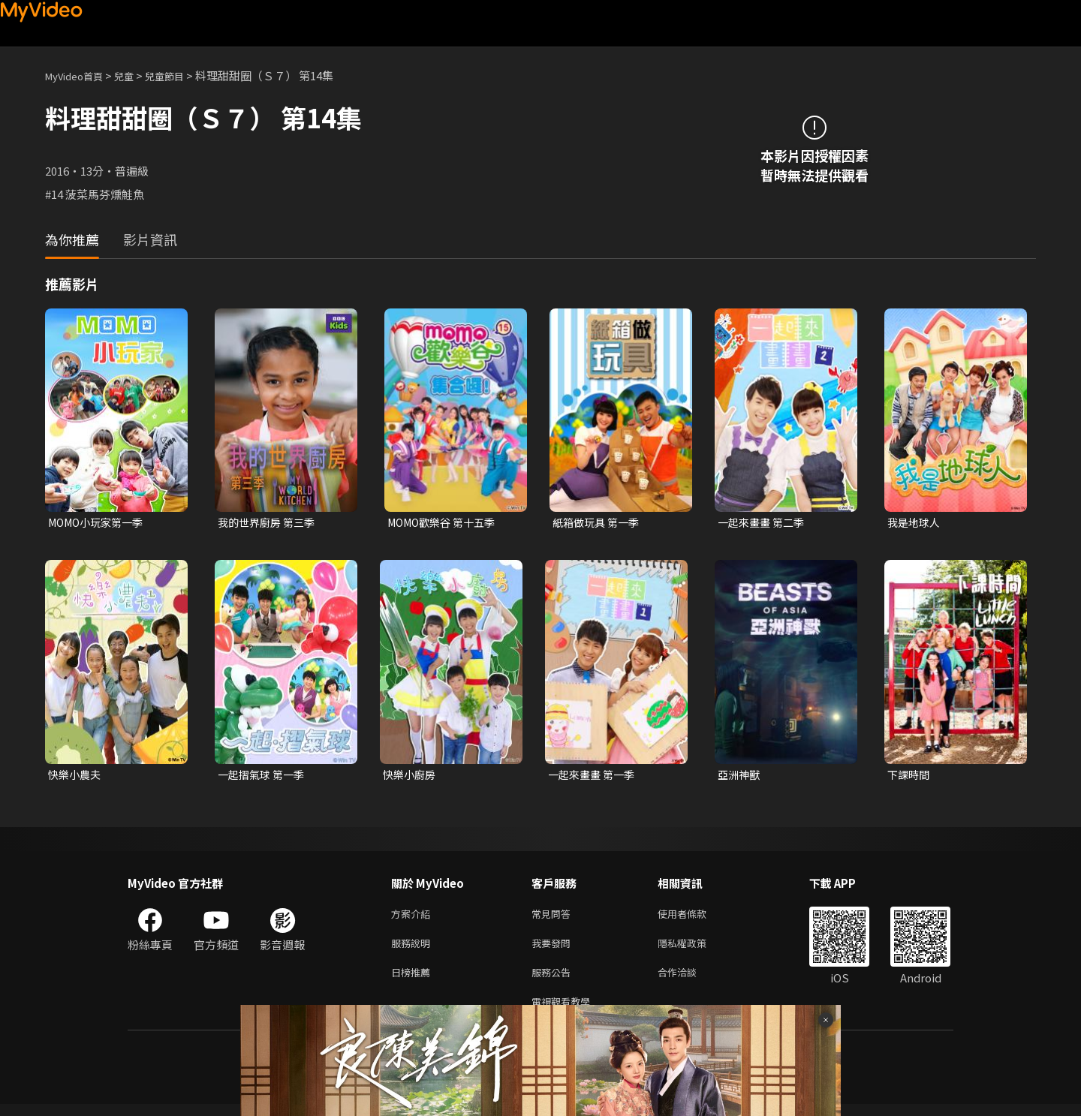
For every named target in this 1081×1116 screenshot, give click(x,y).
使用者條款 (695, 917)
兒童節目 (180, 75)
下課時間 (909, 776)
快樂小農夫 (76, 776)
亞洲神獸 (740, 776)
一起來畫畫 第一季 (594, 776)
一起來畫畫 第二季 (764, 523)
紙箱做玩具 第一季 (599, 523)
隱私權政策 (695, 949)
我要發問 (554, 949)
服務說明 (413, 949)
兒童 (136, 75)
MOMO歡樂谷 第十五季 (445, 523)
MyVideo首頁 (79, 75)
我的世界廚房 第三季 (269, 523)
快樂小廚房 (411, 776)
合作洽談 (689, 980)
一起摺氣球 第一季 (264, 776)
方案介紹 (413, 917)
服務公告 (554, 980)
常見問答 (554, 917)
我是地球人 (915, 523)
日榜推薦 (413, 980)
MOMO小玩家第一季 (100, 523)
